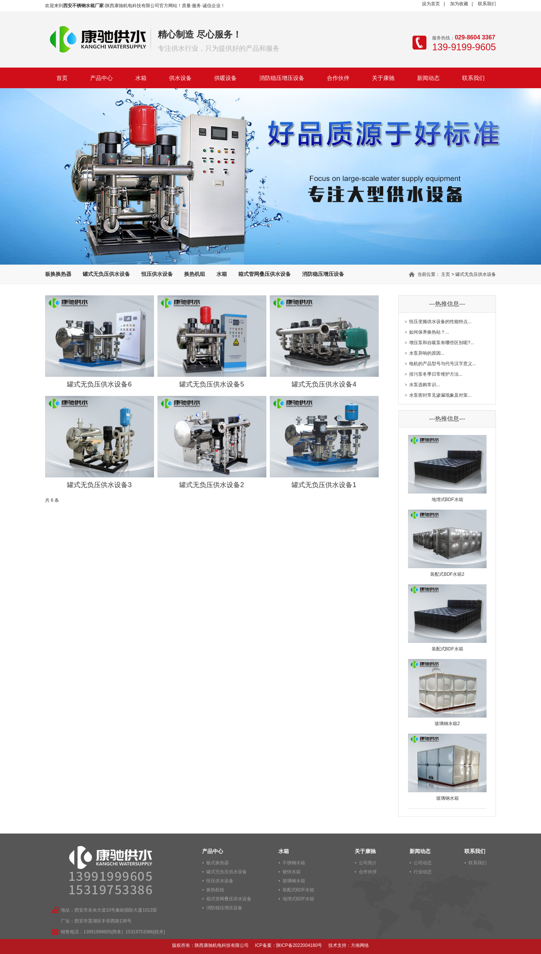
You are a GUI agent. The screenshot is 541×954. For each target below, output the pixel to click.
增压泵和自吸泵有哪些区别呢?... (441, 342)
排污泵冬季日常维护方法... (435, 374)
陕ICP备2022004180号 (299, 945)
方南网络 (360, 945)
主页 (445, 274)
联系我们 (487, 3)
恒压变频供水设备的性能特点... (440, 321)
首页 (62, 78)
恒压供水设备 (157, 274)
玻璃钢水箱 (294, 880)
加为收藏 (459, 3)
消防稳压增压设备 (281, 78)
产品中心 (101, 78)
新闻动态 (428, 78)
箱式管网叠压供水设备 (264, 274)
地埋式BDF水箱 (298, 898)
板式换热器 (217, 862)
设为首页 (431, 3)
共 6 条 (52, 500)
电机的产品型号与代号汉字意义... (442, 363)
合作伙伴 (338, 78)
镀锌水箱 (292, 871)
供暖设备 (225, 78)
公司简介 (368, 862)
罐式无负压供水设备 (106, 274)
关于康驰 (383, 78)
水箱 (141, 78)
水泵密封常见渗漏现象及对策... (440, 395)
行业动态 (423, 871)
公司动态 (423, 862)
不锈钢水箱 (294, 862)
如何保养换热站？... (429, 332)
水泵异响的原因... (426, 353)
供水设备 (180, 78)
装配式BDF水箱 (298, 889)
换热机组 (194, 274)
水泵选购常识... (424, 384)
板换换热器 (58, 274)
